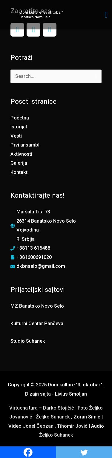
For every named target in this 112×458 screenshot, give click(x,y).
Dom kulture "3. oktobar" (42, 12)
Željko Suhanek (53, 417)
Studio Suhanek (27, 341)
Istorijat (18, 127)
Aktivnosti (21, 154)
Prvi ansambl (24, 145)
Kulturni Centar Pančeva (36, 323)
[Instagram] (33, 30)
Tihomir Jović (73, 426)
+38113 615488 (33, 248)
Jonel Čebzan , (40, 426)
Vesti (16, 136)
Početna (19, 118)
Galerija (18, 163)
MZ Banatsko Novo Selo (37, 306)
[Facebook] (17, 30)
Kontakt (18, 172)
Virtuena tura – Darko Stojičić (41, 408)
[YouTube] (49, 30)
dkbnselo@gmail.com (40, 266)
